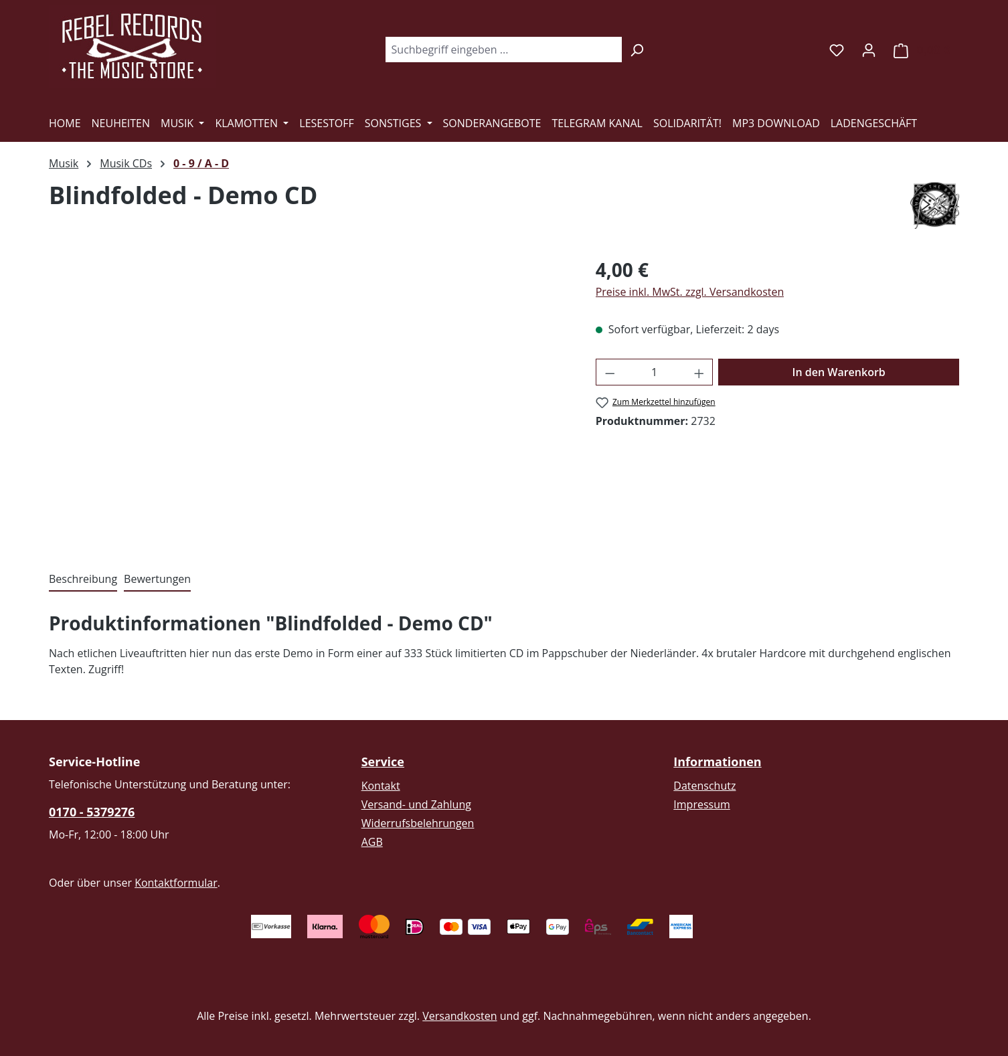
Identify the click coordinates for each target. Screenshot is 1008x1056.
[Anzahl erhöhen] (699, 372)
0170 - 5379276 (92, 812)
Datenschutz (704, 785)
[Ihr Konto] (869, 49)
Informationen (717, 762)
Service (382, 762)
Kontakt (380, 785)
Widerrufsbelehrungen (418, 823)
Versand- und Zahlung (416, 804)
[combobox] (503, 49)
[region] (308, 399)
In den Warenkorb (839, 372)
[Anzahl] (654, 372)
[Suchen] (637, 49)
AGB (372, 841)
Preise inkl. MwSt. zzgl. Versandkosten (690, 291)
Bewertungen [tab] (157, 578)
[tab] (83, 579)
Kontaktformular (176, 882)
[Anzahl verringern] (610, 372)
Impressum (701, 804)
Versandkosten (459, 1015)
